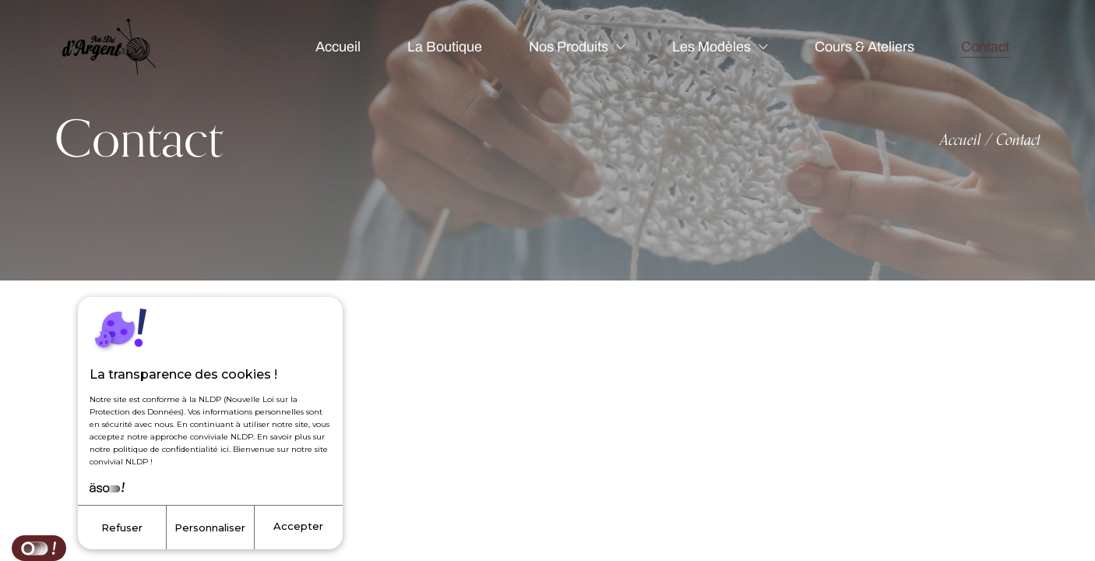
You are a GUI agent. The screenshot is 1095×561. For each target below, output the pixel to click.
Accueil (960, 140)
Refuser (122, 527)
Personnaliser (209, 527)
